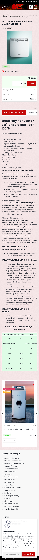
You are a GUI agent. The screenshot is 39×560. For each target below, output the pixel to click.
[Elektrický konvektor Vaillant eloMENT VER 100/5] (19, 47)
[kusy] (17, 84)
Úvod (5, 16)
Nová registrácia (32, 1)
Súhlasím (28, 554)
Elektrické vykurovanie (17, 16)
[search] (31, 7)
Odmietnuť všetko (12, 554)
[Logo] (19, 6)
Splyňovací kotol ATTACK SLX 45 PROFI (18, 429)
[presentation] (3, 413)
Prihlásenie (21, 1)
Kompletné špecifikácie (13, 112)
